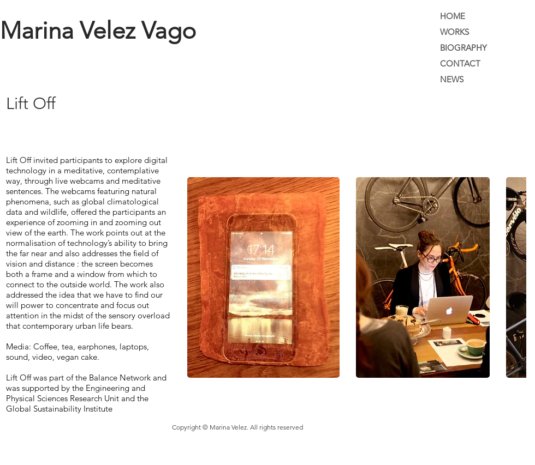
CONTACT (460, 63)
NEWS (451, 79)
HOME (452, 16)
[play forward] (512, 277)
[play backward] (201, 277)
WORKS (454, 32)
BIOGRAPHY (463, 48)
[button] (263, 277)
